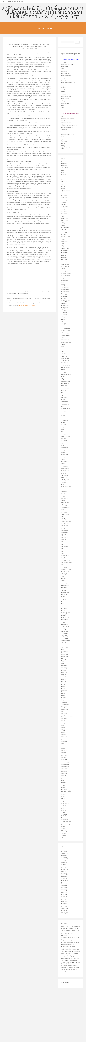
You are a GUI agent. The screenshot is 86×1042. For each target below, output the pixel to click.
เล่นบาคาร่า (63, 800)
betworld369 (64, 229)
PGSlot (62, 445)
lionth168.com (64, 348)
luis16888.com (64, 362)
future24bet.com (65, 287)
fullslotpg (63, 284)
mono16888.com (65, 383)
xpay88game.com (65, 640)
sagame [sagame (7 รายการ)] (5, 1011)
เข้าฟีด (25, 1000)
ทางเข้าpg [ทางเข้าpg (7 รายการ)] (5, 1018)
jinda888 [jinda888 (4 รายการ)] (12, 1003)
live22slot (63, 353)
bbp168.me (63, 222)
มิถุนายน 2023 (64, 910)
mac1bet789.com (65, 367)
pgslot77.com (64, 450)
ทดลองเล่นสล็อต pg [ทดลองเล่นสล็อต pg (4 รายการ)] (13, 1016)
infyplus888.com (65, 316)
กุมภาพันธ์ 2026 (64, 853)
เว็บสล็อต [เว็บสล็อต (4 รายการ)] (11, 1033)
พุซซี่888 (63, 695)
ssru (62, 564)
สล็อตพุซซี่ (63, 748)
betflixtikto (63, 224)
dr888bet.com (64, 255)
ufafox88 (63, 610)
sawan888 (63, 509)
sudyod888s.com (65, 567)
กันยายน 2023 (64, 905)
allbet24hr (63, 204)
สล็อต (62, 711)
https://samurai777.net (66, 98)
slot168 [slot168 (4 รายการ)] (19, 1011)
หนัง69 (62, 780)
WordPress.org (27, 1003)
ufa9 (62, 601)
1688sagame (64, 163)
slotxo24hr (63, 84)
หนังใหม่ (63, 787)
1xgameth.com (64, 181)
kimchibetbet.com (65, 330)
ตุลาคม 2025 (64, 860)
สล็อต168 (63, 720)
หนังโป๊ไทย (63, 87)
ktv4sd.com (64, 341)
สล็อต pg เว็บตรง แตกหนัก (67, 716)
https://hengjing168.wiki (67, 64)
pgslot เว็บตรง (64, 447)
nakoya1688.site (65, 388)
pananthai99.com (65, 408)
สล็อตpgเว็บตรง (64, 741)
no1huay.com (64, 397)
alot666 (62, 208)
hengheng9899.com (66, 300)
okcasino (63, 399)
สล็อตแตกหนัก (64, 777)
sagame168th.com (65, 507)
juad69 (62, 326)
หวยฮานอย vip (64, 789)
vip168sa (63, 628)
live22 (62, 138)
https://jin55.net (64, 66)
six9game (63, 534)
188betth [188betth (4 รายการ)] (13, 998)
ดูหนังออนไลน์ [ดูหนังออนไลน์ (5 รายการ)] (6, 1016)
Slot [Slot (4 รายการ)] (15, 1011)
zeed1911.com (64, 645)
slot (62, 541)
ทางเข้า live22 (64, 672)
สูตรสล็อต (63, 778)
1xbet (62, 176)
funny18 (63, 91)
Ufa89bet (63, 599)
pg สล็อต (63, 422)
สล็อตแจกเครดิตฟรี (65, 770)
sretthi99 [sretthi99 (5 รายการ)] (15, 1013)
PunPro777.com (65, 479)
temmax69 (63, 578)
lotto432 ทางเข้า (65, 358)
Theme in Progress (68, 1040)
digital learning (64, 250)
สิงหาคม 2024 (64, 885)
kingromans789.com (66, 333)
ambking (63, 209)
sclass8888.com (65, 514)
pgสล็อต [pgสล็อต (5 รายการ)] (12, 1008)
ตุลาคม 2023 (64, 903)
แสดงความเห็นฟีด (27, 1002)
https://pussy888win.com (67, 127)
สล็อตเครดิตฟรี (64, 759)
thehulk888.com (65, 582)
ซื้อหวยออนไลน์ (64, 654)
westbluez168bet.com (66, 637)
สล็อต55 (62, 725)
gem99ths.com (65, 289)
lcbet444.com (64, 344)
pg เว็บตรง (63, 424)
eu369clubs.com (65, 266)
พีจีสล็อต (63, 693)
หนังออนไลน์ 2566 (65, 784)
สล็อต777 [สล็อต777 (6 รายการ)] (14, 1023)
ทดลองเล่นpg (64, 665)
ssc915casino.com (65, 560)
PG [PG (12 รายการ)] (4, 1006)
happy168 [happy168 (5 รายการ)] (15, 1001)
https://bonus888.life (66, 75)
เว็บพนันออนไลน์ (64, 810)
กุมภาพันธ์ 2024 (64, 896)
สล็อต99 (63, 738)
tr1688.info (63, 591)
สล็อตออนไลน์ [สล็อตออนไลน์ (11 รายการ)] (6, 1031)
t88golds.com (64, 573)
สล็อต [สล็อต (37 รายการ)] (4, 1023)
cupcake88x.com (65, 248)
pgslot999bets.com (66, 456)
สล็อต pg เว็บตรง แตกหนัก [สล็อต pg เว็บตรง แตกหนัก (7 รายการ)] (8, 1028)
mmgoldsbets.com (65, 381)
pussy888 (63, 80)
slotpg (62, 86)
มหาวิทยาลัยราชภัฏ (65, 697)
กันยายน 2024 (64, 883)
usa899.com (64, 621)
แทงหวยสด (63, 830)
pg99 (62, 429)
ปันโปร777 (63, 688)
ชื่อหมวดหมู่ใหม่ (64, 653)
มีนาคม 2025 (64, 873)
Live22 (62, 351)
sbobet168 (63, 511)
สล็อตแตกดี (63, 775)
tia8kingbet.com (65, 583)
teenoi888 (63, 576)
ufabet (62, 603)
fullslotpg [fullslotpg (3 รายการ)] (10, 1001)
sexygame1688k (65, 523)
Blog (4, 1)
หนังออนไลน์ (63, 782)
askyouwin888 (64, 211)
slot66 (62, 70)
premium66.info (65, 468)
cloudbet (63, 247)
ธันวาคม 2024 (64, 878)
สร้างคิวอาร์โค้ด (64, 709)
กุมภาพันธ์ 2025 (64, 875)
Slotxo (62, 550)
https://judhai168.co (65, 73)
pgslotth (63, 459)
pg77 (62, 427)
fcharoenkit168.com (66, 271)
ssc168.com (64, 559)
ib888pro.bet (64, 312)
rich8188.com (64, 488)
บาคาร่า (29, 42)
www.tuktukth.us (65, 638)
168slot (62, 169)
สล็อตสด (63, 754)
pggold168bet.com (65, 434)
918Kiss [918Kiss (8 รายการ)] (18, 998)
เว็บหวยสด (63, 817)
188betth (63, 174)
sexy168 (63, 518)
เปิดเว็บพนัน (63, 798)
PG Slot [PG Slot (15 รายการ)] (16, 1006)
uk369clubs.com (65, 619)
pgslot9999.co (64, 454)
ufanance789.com (65, 612)
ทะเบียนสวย (63, 670)
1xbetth (63, 89)
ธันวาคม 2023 (64, 899)
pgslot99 (63, 452)
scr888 (62, 516)
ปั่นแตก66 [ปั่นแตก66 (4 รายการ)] (13, 1021)
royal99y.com (64, 498)
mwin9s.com (64, 387)
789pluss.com (64, 183)
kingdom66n (64, 332)
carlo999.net (64, 239)
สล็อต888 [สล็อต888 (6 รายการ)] (5, 1026)
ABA (62, 193)
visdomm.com (64, 633)
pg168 (62, 426)
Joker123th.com (65, 325)
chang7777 (64, 245)
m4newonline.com (65, 364)
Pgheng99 (63, 438)
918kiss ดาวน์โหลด (65, 190)
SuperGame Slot (65, 571)
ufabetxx (63, 605)
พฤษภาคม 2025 (64, 869)
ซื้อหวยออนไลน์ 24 (65, 656)
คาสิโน (62, 649)
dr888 (62, 254)
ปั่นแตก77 (63, 686)
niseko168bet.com (65, 394)
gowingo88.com (65, 294)
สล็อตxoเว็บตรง (64, 747)
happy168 (63, 298)
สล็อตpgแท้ (63, 743)
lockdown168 (64, 356)
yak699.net (63, 642)
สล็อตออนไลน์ (64, 755)
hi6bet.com (64, 303)
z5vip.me (63, 644)
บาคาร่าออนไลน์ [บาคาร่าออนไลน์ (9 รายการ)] (6, 1021)
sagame (63, 120)
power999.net (64, 466)
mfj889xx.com (64, 378)
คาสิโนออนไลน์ (64, 651)
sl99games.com (65, 539)
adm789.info (64, 200)
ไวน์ (62, 837)
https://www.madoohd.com (68, 118)
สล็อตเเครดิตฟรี (64, 768)
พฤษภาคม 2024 (64, 891)
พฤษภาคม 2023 (64, 912)
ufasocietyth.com (65, 614)
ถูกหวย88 (63, 663)
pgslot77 (63, 449)
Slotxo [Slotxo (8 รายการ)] (4, 1013)
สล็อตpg (63, 739)
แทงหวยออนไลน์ (64, 832)
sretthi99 (63, 557)
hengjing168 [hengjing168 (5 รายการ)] (5, 1003)
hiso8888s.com (65, 305)
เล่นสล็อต (63, 801)
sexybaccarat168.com (66, 521)
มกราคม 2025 (64, 876)
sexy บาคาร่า (39, 291)
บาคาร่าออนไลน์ (64, 681)
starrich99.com (64, 566)
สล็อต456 (63, 723)
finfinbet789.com (65, 275)
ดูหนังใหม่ (63, 661)
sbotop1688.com (65, 512)
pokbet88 (63, 465)
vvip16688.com (64, 635)
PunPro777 (64, 477)
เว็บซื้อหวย (63, 805)
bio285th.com (64, 231)
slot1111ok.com (64, 546)
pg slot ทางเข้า (64, 417)
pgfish (62, 433)
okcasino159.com (65, 401)
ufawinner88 (64, 615)
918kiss (62, 116)
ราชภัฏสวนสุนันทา (65, 704)
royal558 (63, 497)
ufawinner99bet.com (66, 617)
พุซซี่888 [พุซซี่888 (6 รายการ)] (18, 1021)
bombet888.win (65, 232)
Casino (62, 243)
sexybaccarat (64, 129)
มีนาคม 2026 (64, 852)
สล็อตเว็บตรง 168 (65, 762)
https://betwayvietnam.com (68, 101)
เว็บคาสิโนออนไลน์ (65, 803)
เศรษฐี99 (63, 826)
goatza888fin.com (65, 293)
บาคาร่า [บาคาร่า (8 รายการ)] (10, 1018)
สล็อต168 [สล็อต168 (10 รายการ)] (8, 1023)
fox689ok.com (64, 279)
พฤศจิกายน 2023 (64, 901)
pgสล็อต (63, 463)
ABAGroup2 (64, 195)
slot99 (62, 68)
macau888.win (64, 371)
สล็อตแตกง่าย (64, 771)
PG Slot (63, 415)
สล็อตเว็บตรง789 (65, 764)
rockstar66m (64, 495)
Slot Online (63, 543)
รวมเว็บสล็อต (64, 700)
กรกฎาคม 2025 (64, 866)
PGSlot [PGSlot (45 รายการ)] (11, 1006)
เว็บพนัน (63, 809)
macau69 (63, 369)
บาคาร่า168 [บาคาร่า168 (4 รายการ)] (16, 1018)
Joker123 (63, 321)
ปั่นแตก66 (63, 684)
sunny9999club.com (66, 569)
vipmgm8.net (64, 630)
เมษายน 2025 (64, 871)
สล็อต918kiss (64, 736)
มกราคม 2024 (64, 898)
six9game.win (64, 536)
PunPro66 (63, 473)
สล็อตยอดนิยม (64, 752)
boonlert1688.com (65, 236)
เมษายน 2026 (64, 850)
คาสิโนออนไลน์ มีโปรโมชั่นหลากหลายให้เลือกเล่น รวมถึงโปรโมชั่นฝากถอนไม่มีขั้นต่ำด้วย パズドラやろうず (43, 13)
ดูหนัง (62, 139)
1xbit (62, 179)
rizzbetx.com (64, 489)
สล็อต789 (63, 732)
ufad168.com (64, 608)
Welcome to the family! (18, 1)
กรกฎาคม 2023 (64, 908)
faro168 (63, 145)
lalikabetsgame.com (66, 342)
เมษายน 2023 (64, 914)
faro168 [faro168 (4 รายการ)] (4, 1001)
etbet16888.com (65, 264)
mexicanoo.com (65, 376)
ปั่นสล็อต (63, 683)
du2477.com (64, 259)
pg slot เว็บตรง (64, 419)
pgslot (62, 105)
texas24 (63, 580)
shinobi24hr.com (65, 527)
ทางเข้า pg (63, 674)
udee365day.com (65, 594)
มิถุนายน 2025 (64, 867)
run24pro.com (64, 500)
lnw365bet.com (64, 355)
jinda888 (63, 319)
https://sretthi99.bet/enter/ (67, 309)
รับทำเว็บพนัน (64, 702)
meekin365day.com (66, 374)
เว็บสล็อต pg (64, 814)
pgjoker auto (64, 440)
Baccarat (63, 215)
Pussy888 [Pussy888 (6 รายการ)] (18, 1008)
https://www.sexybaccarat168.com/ (26, 305)
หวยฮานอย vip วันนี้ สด (66, 791)
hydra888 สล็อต (65, 310)
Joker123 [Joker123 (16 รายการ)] (17, 1003)
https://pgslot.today (66, 78)
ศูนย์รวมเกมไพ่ (64, 706)
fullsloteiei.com (64, 282)
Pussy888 (63, 482)
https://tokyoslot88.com (67, 100)
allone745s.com (65, 206)
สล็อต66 (63, 727)
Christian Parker (33, 48)
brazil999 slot (64, 238)
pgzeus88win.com (65, 461)
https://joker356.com (66, 96)
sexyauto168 (64, 520)
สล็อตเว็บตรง (64, 71)
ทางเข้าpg (63, 676)
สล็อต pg (63, 715)
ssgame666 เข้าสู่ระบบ (66, 562)
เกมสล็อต (63, 794)
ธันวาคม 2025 (64, 857)
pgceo (62, 431)
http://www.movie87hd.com (68, 124)
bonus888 (63, 234)
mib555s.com (64, 380)
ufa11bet (63, 596)
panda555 (63, 411)
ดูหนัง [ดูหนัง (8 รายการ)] (19, 1013)
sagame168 (64, 505)
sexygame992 (64, 525)
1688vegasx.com (65, 165)
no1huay (63, 395)
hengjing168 (64, 302)
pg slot (62, 131)
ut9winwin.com (65, 624)
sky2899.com (64, 537)
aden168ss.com (65, 199)
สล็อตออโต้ (63, 757)
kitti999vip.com (65, 339)
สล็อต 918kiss (64, 713)
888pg (62, 185)
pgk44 (62, 443)
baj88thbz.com (65, 218)
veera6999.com (65, 626)
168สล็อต (63, 170)
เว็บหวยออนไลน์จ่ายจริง (66, 821)
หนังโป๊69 (63, 785)
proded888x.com (65, 472)
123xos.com (64, 161)
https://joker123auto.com (67, 122)
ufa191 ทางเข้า (64, 598)
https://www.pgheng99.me (67, 134)
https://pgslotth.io (65, 94)
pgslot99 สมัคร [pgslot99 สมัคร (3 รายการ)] (6, 1008)
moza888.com (64, 385)
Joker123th (63, 323)
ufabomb (63, 606)
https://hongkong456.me (67, 147)
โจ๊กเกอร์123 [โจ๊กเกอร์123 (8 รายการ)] (17, 1033)
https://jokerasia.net (66, 103)
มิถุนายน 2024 (64, 889)
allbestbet (63, 202)
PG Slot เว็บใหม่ (64, 420)
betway (63, 225)
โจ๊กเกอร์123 (63, 62)
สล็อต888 (63, 77)
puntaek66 (63, 481)
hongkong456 (64, 307)
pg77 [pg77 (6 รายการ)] (7, 1006)
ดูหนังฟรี (63, 143)
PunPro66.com (64, 475)
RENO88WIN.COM (66, 486)
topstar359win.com (65, 589)
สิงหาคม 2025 (64, 864)
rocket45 (63, 493)
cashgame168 (64, 241)
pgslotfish (63, 458)
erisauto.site (64, 263)
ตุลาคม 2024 (64, 882)
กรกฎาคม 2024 (64, 887)
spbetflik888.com (65, 555)
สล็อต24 (63, 722)
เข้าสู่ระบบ (26, 998)
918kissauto (64, 192)
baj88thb (63, 216)
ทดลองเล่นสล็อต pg (65, 669)
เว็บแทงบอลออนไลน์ (65, 824)
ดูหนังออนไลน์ (64, 141)
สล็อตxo (63, 745)
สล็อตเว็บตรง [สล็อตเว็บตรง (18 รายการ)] (5, 1033)
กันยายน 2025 (64, 862)
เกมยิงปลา (63, 793)
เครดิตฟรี (63, 796)
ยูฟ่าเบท (62, 699)
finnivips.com (64, 277)
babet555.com (64, 213)
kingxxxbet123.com (65, 335)
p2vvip (62, 406)
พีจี (61, 692)
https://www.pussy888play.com (69, 125)
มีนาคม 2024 (64, 894)
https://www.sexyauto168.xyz (68, 82)
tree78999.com (65, 592)
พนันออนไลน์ (64, 690)
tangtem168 (64, 575)
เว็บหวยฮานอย (64, 823)
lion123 (62, 346)
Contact (9, 1)
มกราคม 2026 (64, 855)
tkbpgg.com (64, 587)
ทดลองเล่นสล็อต (64, 667)
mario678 (63, 372)
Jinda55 (62, 317)
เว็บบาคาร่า (63, 807)
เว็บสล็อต (63, 812)
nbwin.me (63, 390)
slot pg (62, 544)
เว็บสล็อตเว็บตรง (64, 816)
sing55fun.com (64, 530)
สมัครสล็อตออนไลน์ (65, 708)
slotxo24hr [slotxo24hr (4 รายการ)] (9, 1013)
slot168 (62, 548)
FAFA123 (63, 268)
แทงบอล (63, 828)
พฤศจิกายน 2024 (65, 880)
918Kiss (63, 188)
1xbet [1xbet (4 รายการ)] (4, 998)
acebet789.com (65, 197)
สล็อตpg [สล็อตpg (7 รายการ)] (10, 1026)
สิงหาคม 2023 (64, 906)
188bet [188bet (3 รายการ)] (8, 998)
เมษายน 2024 (64, 892)
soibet (62, 553)
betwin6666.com (65, 227)
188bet (62, 172)
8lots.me (63, 186)
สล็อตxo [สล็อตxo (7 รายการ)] (16, 1028)
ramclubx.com (64, 484)
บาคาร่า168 (63, 679)
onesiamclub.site (65, 404)
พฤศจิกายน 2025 (64, 859)
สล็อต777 (63, 731)
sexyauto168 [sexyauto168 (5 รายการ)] (10, 1011)
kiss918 (62, 93)
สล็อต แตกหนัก (64, 718)
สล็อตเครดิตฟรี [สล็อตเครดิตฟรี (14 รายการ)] (13, 1031)
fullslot (62, 136)
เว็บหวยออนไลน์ (64, 819)
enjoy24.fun (64, 261)
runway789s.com (65, 502)
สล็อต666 (63, 729)
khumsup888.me (65, 328)
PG (62, 413)
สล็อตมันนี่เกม (64, 750)
